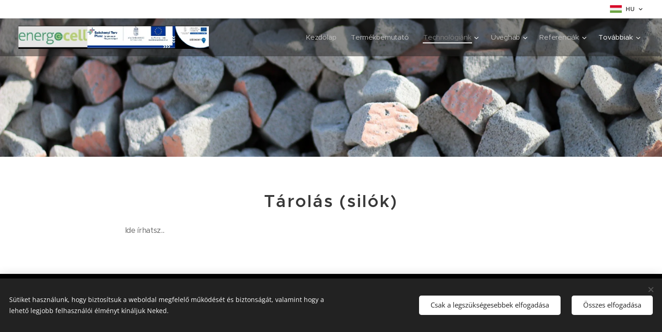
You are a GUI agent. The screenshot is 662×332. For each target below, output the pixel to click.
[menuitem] (318, 37)
